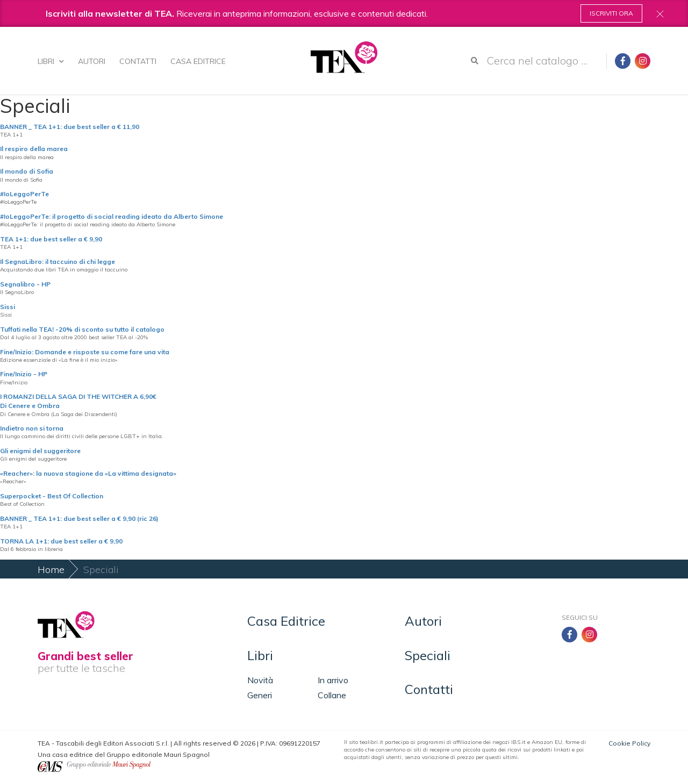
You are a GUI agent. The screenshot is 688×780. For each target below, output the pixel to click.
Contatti (137, 61)
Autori (91, 61)
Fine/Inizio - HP (23, 374)
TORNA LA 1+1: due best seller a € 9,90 (61, 541)
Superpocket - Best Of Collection (51, 496)
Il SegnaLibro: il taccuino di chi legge (57, 261)
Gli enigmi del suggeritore (40, 451)
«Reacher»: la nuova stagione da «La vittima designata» (88, 473)
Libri (51, 61)
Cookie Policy (629, 743)
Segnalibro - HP (25, 284)
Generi (259, 695)
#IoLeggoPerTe (24, 194)
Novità (260, 680)
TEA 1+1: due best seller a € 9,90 (51, 239)
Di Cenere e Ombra (30, 406)
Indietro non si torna (31, 428)
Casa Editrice (198, 61)
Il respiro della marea (34, 149)
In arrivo (333, 680)
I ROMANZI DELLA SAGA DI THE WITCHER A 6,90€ (78, 396)
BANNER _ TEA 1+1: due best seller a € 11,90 (69, 127)
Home (51, 569)
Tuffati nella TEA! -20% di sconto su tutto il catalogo (82, 329)
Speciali (427, 655)
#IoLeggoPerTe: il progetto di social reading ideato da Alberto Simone (111, 216)
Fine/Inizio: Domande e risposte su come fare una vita (84, 352)
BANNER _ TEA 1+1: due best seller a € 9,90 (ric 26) (79, 518)
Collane (332, 695)
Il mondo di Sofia (26, 171)
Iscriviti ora (611, 13)
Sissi (7, 307)
